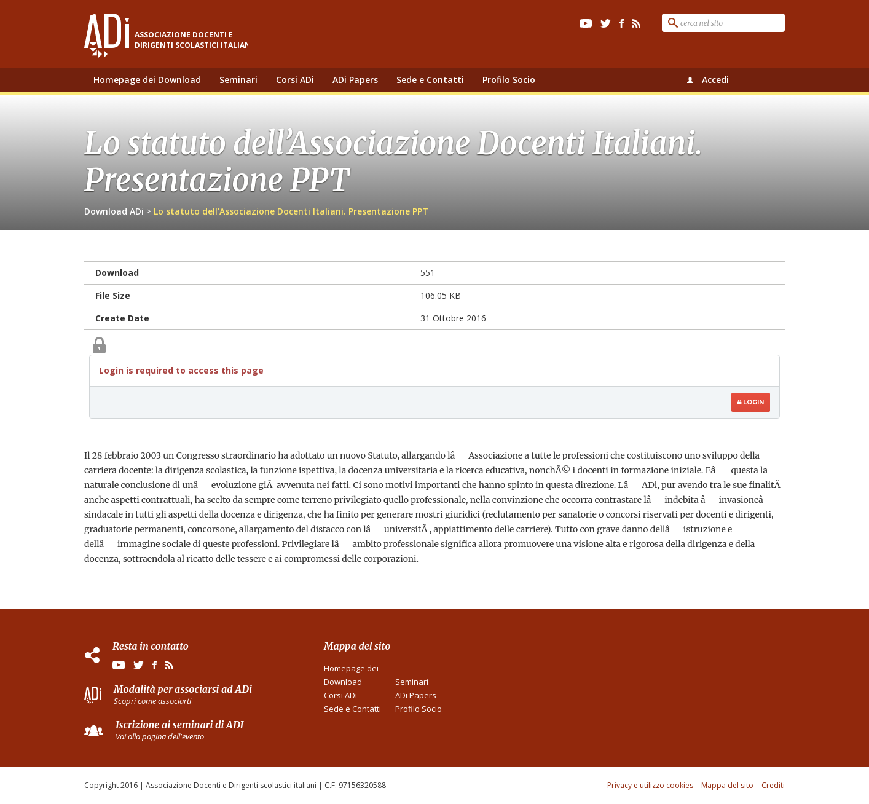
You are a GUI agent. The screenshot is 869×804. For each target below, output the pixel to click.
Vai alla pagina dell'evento (160, 736)
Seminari (238, 79)
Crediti (773, 785)
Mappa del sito (727, 785)
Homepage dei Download (147, 79)
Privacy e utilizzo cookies (650, 785)
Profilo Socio (508, 79)
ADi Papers (355, 79)
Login (750, 402)
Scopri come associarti (152, 700)
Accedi (715, 79)
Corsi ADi (295, 79)
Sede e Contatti (430, 79)
